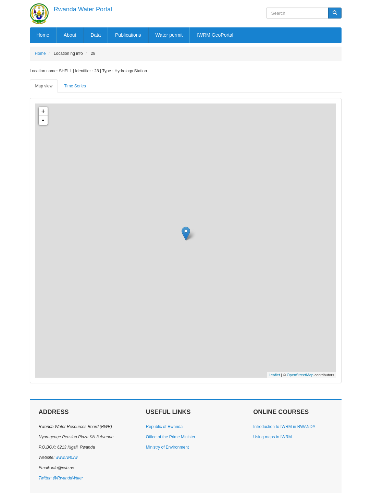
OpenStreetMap (300, 375)
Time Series (75, 86)
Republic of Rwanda (164, 426)
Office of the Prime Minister (171, 437)
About (70, 35)
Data (95, 35)
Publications (128, 35)
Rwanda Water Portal (83, 9)
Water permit (169, 35)
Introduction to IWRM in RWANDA (284, 426)
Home (43, 35)
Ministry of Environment (167, 447)
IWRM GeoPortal (215, 35)
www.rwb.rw (65, 457)
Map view (44, 86)
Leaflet (274, 375)
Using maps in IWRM (272, 437)
